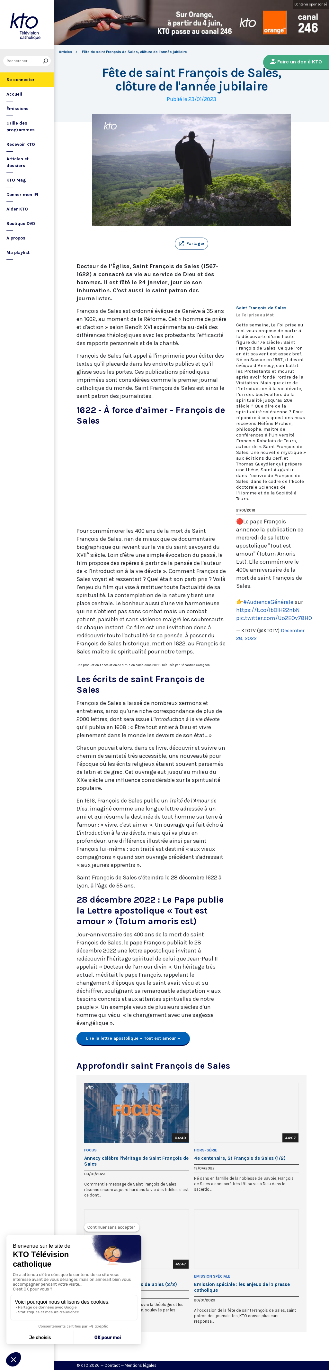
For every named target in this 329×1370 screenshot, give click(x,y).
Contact (112, 1365)
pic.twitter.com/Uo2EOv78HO (274, 618)
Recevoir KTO (20, 144)
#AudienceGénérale (268, 601)
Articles (65, 52)
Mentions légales (140, 1365)
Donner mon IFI (22, 194)
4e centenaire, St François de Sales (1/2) (240, 1158)
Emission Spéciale (212, 1276)
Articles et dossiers (17, 162)
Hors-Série (205, 1150)
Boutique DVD (20, 223)
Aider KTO (17, 209)
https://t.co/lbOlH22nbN (268, 610)
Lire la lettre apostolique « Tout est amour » (133, 1038)
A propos (15, 238)
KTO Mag (16, 180)
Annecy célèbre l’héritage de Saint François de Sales (136, 1161)
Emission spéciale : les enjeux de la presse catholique (242, 1287)
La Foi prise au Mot (255, 315)
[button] (191, 244)
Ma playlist (18, 252)
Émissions (17, 108)
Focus (90, 1150)
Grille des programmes (20, 126)
